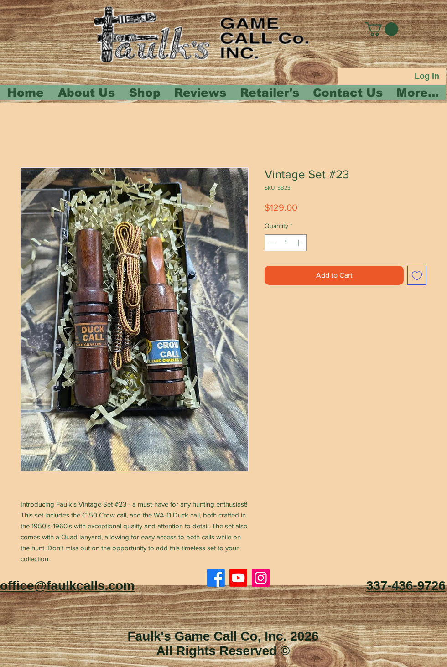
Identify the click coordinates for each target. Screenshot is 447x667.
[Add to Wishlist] (416, 275)
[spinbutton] (285, 243)
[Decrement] (271, 243)
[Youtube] (238, 578)
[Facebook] (216, 578)
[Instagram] (261, 578)
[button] (381, 29)
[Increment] (299, 243)
